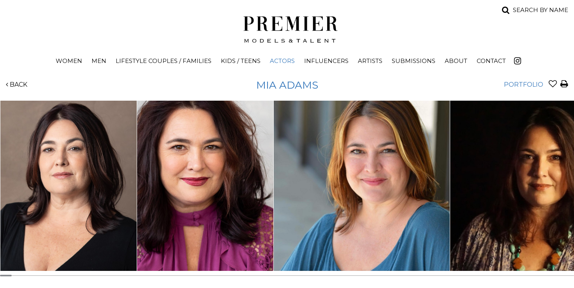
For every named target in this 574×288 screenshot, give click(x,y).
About (456, 61)
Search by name (540, 10)
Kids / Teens (241, 61)
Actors (282, 61)
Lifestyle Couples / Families (163, 61)
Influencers (326, 61)
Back (16, 84)
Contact (491, 61)
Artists (370, 61)
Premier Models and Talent (287, 28)
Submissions (413, 61)
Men (99, 61)
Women (69, 61)
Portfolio (523, 84)
